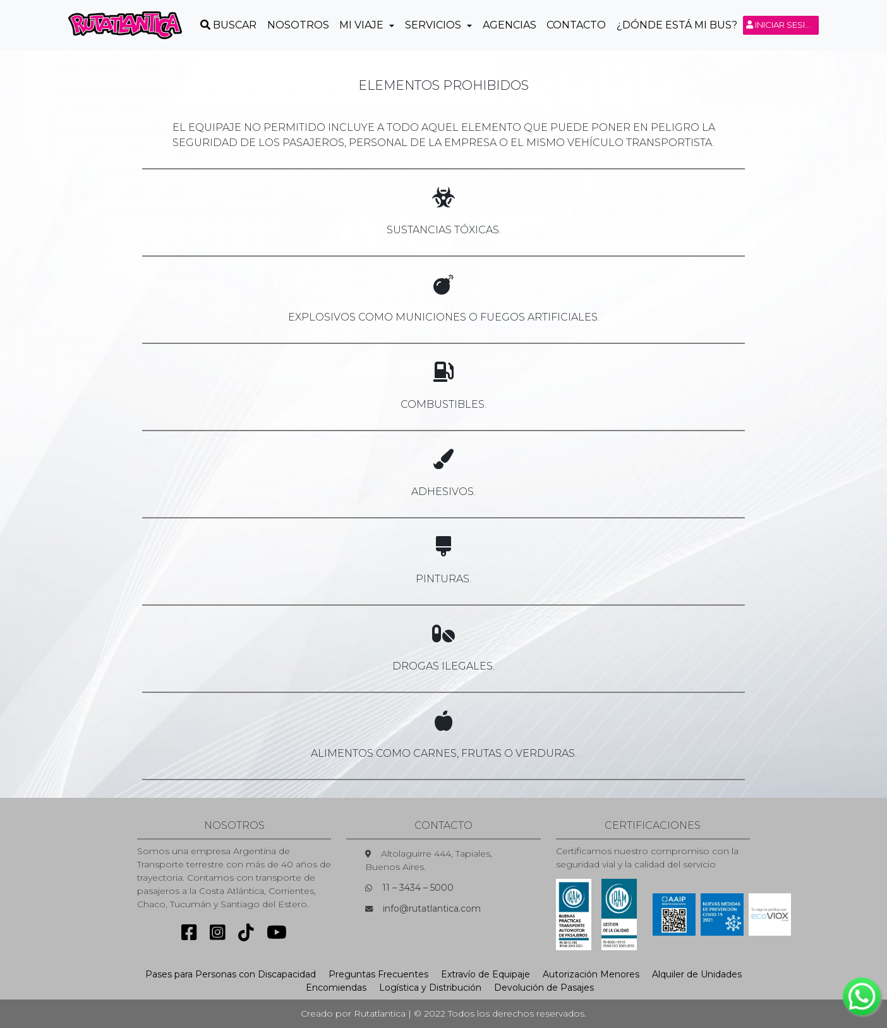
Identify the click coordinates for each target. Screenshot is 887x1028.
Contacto (576, 25)
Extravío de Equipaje (485, 974)
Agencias (509, 25)
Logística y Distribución (430, 987)
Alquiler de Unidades (697, 974)
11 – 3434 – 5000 (418, 887)
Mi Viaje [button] (362, 25)
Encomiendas (336, 987)
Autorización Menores (591, 974)
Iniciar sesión (782, 25)
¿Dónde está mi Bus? (677, 25)
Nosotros (298, 25)
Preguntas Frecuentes (378, 974)
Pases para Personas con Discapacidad (230, 974)
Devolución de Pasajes (544, 987)
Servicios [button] (434, 25)
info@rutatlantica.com (432, 908)
